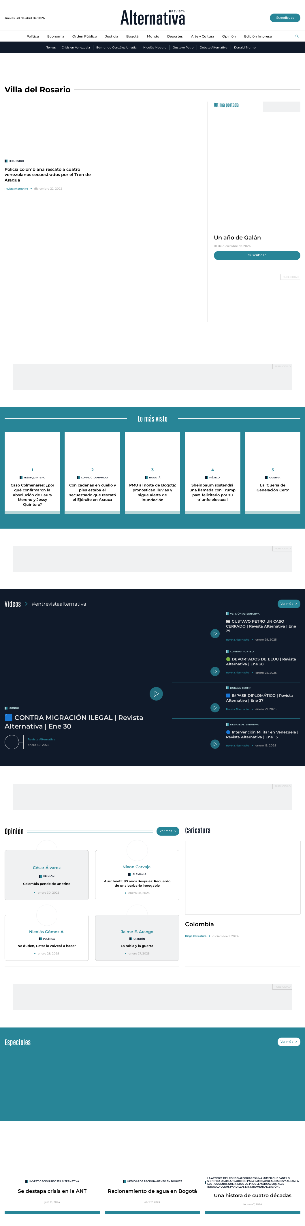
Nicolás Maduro (154, 47)
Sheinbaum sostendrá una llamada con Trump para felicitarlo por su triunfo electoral (212, 492)
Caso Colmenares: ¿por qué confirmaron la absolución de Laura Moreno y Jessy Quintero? (32, 495)
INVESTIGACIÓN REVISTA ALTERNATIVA (54, 1181)
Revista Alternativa (16, 188)
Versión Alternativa (244, 613)
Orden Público (84, 36)
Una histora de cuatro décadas (252, 1195)
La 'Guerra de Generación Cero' (273, 487)
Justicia (111, 36)
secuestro (16, 161)
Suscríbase (285, 18)
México (214, 477)
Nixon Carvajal (137, 866)
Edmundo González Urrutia (116, 47)
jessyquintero (34, 477)
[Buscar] (297, 36)
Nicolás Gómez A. (46, 931)
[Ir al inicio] (153, 18)
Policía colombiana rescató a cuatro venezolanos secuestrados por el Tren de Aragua (48, 175)
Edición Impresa (258, 36)
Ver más (288, 604)
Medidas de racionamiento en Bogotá (154, 1181)
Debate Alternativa (213, 47)
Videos (13, 603)
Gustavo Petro (183, 47)
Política (33, 36)
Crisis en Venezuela (76, 47)
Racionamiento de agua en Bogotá (152, 1191)
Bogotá (132, 36)
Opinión (229, 36)
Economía (55, 36)
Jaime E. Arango (137, 931)
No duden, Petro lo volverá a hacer (47, 946)
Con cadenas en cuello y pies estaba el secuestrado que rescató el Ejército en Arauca (92, 492)
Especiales (18, 1042)
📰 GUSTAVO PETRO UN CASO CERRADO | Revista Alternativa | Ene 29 (261, 626)
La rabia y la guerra (137, 946)
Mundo (153, 36)
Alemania (139, 874)
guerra (274, 477)
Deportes (175, 36)
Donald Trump (245, 47)
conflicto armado (94, 477)
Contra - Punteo (242, 651)
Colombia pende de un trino (46, 884)
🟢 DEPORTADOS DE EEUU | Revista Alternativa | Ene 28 (261, 661)
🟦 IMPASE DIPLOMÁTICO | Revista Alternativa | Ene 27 (259, 698)
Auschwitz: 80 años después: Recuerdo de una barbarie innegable (137, 883)
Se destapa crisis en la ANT (52, 1191)
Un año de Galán (237, 237)
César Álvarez (47, 867)
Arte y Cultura (202, 36)
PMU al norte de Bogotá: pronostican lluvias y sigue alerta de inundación (152, 492)
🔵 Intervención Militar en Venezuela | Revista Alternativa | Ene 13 (262, 734)
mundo (14, 708)
